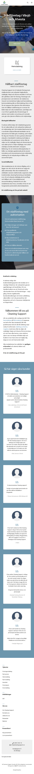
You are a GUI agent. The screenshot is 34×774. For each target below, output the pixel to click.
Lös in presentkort (7, 735)
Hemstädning (6, 677)
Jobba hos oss (6, 715)
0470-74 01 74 (18, 743)
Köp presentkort (6, 732)
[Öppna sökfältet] (28, 3)
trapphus (6, 329)
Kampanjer (5, 718)
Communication (20, 766)
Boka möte (17, 44)
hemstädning (7, 320)
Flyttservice (5, 674)
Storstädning (6, 688)
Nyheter (4, 721)
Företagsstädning (7, 671)
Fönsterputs (5, 685)
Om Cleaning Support (8, 710)
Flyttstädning (6, 679)
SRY (3, 698)
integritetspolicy (17, 770)
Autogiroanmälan (6, 756)
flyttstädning (18, 320)
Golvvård (4, 682)
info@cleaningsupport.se (18, 745)
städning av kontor (21, 327)
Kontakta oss (6, 713)
